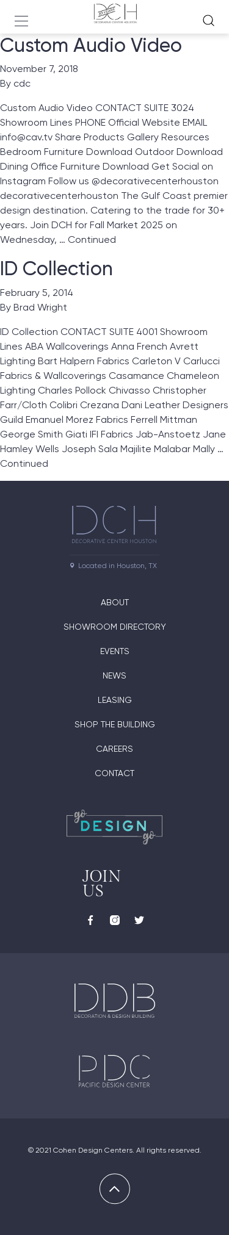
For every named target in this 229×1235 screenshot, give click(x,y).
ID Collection (56, 268)
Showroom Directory (115, 627)
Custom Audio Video (91, 45)
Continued (92, 239)
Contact (114, 773)
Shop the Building (115, 724)
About (115, 602)
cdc (22, 83)
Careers (114, 749)
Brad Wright (40, 307)
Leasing (115, 700)
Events (114, 651)
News (114, 675)
